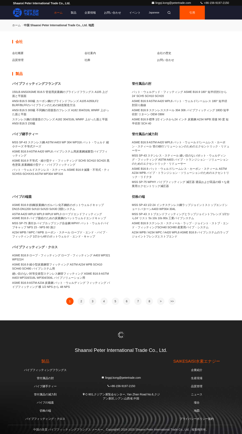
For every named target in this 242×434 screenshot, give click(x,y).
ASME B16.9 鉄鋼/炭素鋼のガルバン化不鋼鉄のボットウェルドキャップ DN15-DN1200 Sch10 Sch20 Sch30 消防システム (58, 207)
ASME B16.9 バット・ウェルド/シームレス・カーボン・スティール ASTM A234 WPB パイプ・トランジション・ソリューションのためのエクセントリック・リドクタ (180, 172)
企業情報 (90, 12)
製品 (73, 12)
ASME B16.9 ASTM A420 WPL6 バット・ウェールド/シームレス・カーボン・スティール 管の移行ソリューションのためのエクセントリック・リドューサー (180, 146)
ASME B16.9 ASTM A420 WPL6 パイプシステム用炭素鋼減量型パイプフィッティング (60, 153)
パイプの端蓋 (22, 196)
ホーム (58, 12)
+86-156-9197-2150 (214, 2)
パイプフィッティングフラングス (36, 83)
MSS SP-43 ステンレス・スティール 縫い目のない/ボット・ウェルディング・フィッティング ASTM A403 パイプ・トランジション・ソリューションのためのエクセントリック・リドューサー (180, 159)
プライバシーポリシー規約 (197, 418)
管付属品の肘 (141, 83)
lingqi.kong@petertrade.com (171, 2)
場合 (197, 402)
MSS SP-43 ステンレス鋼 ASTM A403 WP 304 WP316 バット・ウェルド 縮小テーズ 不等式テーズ (60, 144)
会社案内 (90, 53)
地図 (197, 410)
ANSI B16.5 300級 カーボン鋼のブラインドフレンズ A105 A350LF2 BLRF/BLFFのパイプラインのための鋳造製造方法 (55, 103)
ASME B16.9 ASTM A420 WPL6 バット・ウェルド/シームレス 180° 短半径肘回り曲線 (179, 103)
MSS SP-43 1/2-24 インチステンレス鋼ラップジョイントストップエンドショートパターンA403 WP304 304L (180, 207)
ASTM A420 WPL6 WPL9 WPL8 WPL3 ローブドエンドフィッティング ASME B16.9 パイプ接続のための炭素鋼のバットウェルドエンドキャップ (59, 216)
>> (172, 301)
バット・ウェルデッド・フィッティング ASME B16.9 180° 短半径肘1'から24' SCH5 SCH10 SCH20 (179, 94)
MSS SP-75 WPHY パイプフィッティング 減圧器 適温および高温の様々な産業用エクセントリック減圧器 (180, 184)
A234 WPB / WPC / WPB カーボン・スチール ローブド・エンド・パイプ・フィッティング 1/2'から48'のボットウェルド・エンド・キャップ (60, 234)
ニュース (196, 394)
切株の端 (138, 196)
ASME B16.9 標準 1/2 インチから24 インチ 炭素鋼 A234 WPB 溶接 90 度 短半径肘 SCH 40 (180, 121)
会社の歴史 (164, 53)
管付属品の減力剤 (145, 134)
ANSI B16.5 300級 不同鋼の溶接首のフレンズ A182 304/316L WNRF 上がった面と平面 (60, 112)
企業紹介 (196, 370)
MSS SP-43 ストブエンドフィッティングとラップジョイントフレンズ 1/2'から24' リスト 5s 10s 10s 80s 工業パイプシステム (181, 216)
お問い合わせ (112, 12)
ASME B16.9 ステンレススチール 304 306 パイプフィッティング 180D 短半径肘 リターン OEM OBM (180, 112)
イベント (135, 12)
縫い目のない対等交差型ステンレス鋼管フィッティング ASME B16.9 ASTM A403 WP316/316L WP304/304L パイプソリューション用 (60, 275)
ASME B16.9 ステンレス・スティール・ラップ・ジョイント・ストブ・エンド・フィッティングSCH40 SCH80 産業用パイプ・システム (180, 225)
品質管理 (18, 60)
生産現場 (196, 378)
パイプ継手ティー (25, 134)
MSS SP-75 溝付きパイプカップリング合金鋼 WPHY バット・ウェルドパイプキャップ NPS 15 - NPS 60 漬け (60, 225)
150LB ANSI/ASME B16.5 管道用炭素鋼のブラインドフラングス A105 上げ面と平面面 (60, 94)
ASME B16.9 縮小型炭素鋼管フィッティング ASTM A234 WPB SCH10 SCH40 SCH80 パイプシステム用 (57, 266)
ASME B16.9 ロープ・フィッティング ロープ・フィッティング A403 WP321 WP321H (61, 257)
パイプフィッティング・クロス (35, 247)
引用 (192, 12)
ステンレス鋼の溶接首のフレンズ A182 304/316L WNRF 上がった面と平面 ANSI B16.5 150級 (60, 121)
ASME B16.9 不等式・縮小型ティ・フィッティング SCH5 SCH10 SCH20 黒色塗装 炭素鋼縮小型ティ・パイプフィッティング (61, 162)
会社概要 (18, 53)
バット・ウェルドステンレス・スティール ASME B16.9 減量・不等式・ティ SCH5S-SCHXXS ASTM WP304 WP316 (61, 171)
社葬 (87, 60)
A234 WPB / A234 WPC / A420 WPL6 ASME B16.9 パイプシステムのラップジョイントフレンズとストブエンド (180, 234)
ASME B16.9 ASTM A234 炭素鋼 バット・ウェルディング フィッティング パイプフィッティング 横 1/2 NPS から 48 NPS (61, 284)
